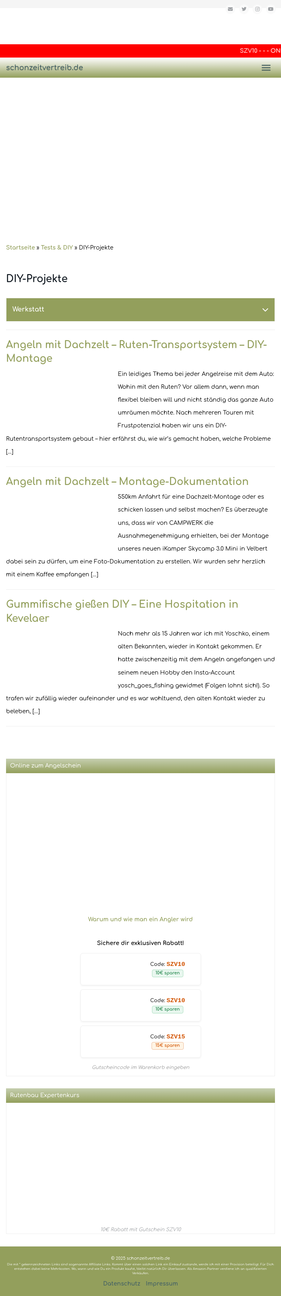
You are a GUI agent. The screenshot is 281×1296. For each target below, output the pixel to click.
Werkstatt (28, 309)
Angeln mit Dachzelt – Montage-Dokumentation (127, 481)
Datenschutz (121, 1284)
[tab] (140, 309)
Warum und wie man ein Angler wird (140, 919)
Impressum (162, 1284)
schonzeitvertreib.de (44, 68)
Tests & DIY (57, 248)
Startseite (20, 248)
